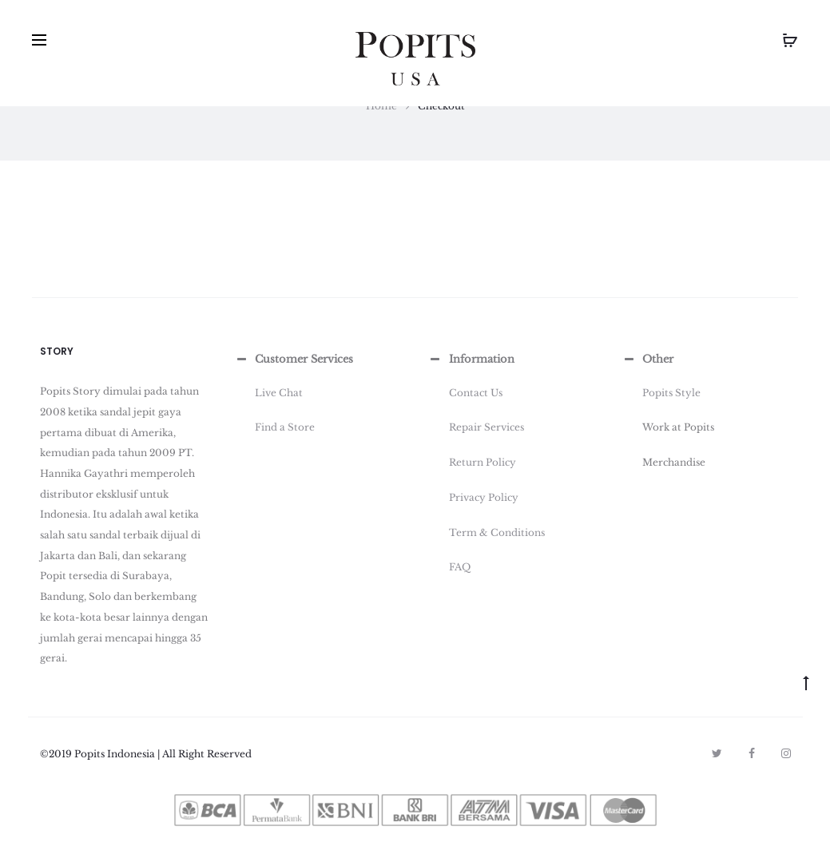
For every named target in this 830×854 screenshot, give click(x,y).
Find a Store (285, 427)
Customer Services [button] (293, 359)
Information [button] (470, 359)
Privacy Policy (483, 497)
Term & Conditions (497, 532)
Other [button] (647, 359)
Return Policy (482, 462)
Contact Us (475, 393)
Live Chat (279, 393)
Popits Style (671, 393)
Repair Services (486, 427)
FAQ (460, 567)
